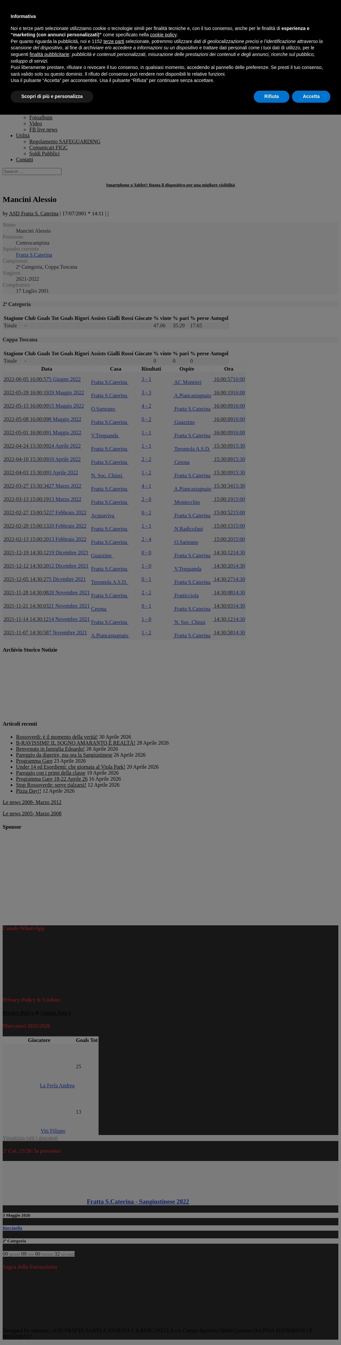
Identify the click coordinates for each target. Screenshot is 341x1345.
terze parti (114, 41)
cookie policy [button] (163, 34)
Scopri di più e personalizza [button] (52, 96)
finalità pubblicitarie (49, 54)
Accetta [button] (311, 96)
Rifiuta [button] (271, 96)
